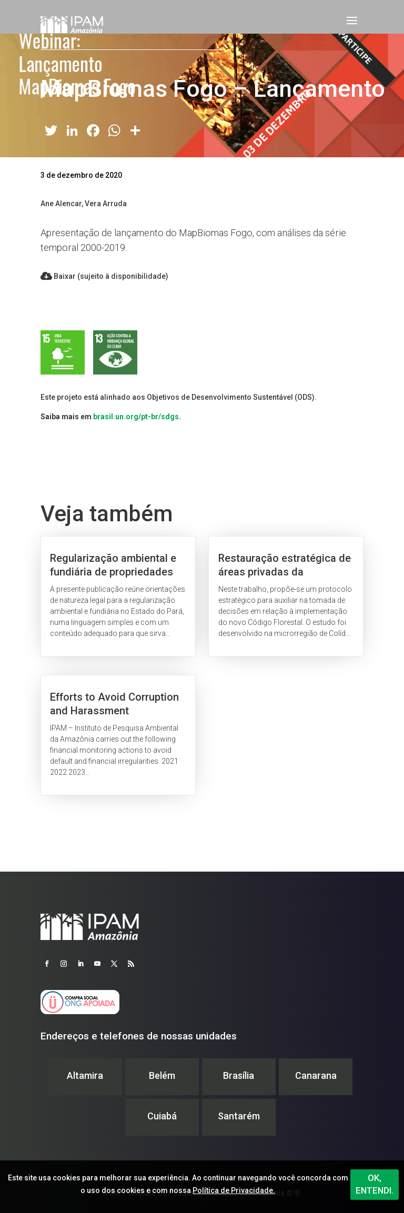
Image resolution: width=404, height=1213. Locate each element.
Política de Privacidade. (234, 1190)
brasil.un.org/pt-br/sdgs (136, 416)
